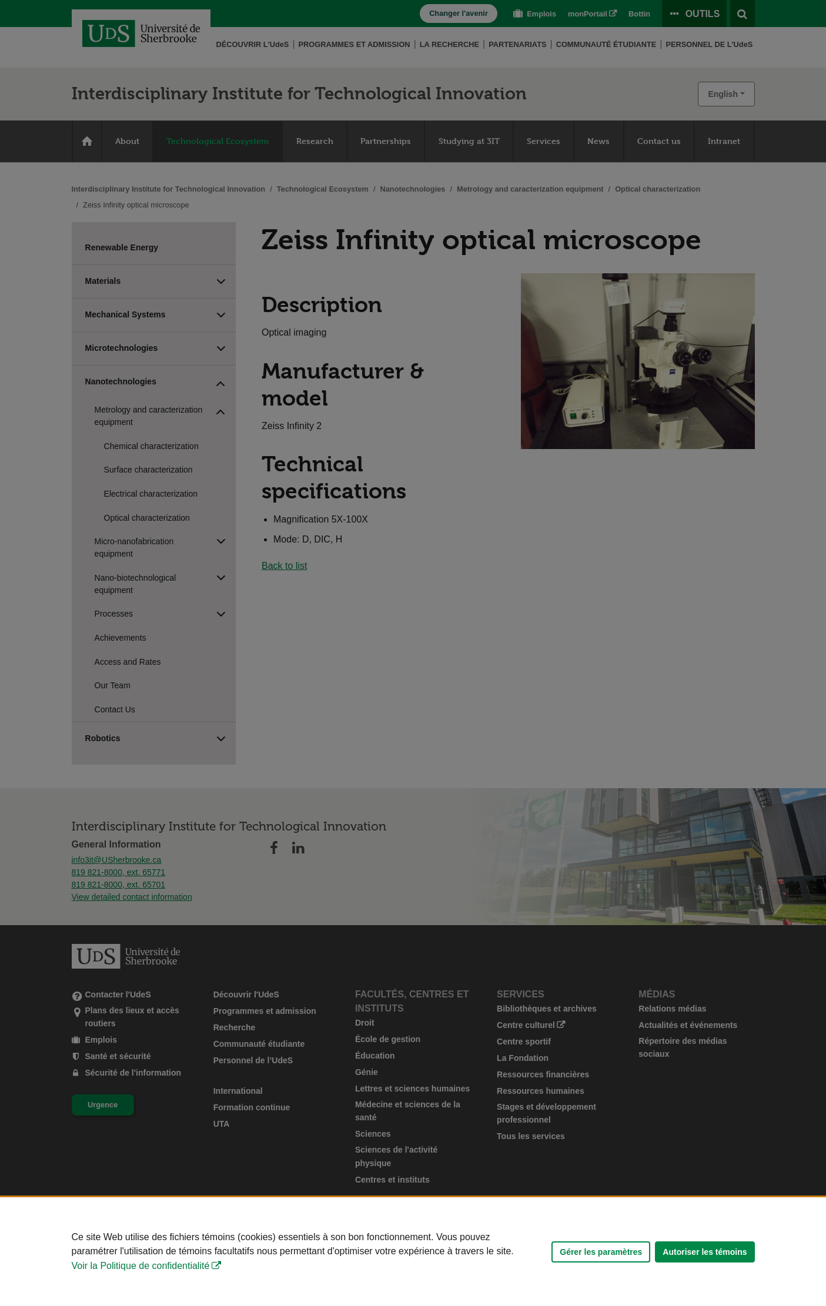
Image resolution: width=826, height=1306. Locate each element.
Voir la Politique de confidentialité (141, 1266)
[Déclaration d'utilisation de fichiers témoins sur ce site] (413, 1251)
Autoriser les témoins (705, 1252)
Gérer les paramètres (601, 1252)
